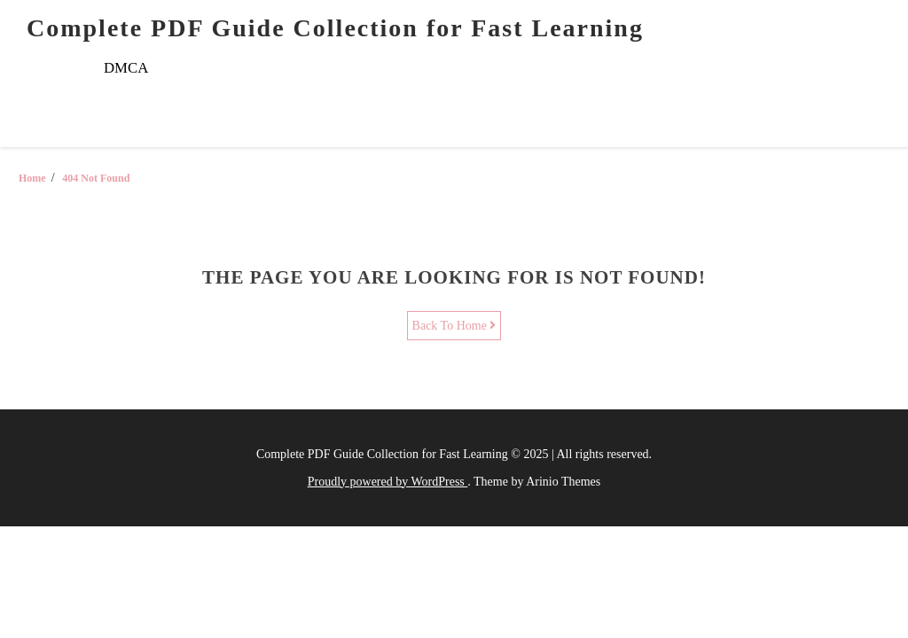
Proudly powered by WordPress (388, 481)
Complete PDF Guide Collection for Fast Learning (335, 28)
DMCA (126, 67)
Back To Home (454, 325)
